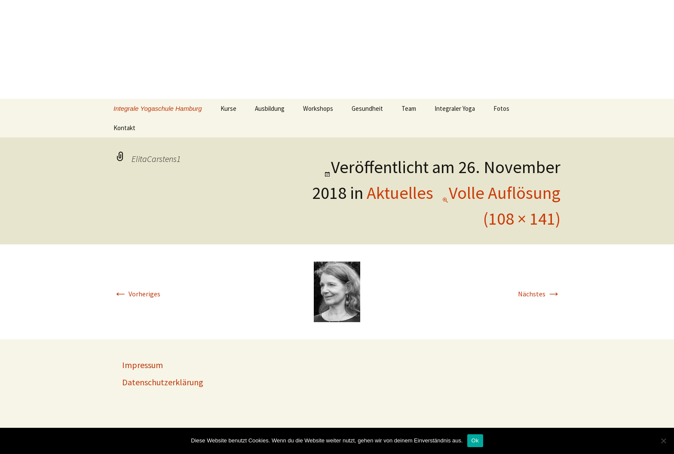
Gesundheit (367, 108)
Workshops (318, 108)
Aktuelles (400, 193)
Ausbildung (270, 108)
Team (408, 108)
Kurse (228, 108)
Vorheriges (136, 293)
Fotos (501, 108)
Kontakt (124, 128)
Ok (475, 440)
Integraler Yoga (455, 108)
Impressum (142, 365)
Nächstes (539, 293)
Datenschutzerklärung (162, 382)
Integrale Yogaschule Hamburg (157, 108)
